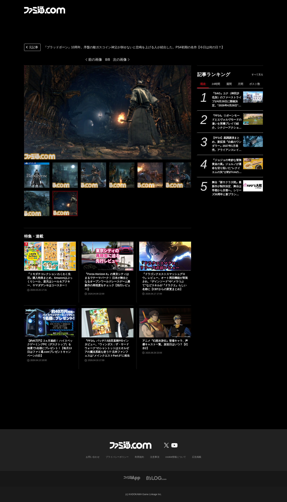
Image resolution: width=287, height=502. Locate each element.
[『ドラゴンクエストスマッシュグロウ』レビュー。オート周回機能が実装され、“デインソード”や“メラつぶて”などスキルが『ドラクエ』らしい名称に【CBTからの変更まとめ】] (165, 256)
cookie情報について (175, 457)
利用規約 (139, 457)
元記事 (31, 48)
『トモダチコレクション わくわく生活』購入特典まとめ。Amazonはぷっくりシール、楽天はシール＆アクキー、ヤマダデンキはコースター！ (49, 279)
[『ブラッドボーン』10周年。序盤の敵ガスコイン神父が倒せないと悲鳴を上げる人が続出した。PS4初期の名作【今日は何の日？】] (36, 175)
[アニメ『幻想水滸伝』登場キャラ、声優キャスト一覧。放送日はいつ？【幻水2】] (165, 322)
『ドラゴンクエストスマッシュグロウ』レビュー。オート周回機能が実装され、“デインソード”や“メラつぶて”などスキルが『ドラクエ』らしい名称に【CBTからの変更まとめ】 (165, 281)
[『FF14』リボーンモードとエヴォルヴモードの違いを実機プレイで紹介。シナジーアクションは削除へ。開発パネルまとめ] (253, 119)
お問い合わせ (93, 457)
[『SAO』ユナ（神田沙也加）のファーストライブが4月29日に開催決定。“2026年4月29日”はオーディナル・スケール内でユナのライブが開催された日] (253, 97)
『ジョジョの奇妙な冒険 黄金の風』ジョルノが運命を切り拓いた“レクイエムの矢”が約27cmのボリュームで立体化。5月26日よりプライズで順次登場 (227, 166)
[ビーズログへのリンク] (156, 477)
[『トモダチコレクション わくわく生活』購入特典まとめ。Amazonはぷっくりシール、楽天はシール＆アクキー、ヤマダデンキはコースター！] (50, 256)
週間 (229, 83)
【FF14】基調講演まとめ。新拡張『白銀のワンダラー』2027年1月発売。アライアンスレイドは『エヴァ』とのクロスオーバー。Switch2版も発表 (226, 144)
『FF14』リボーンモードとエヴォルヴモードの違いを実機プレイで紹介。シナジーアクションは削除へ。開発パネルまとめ (226, 122)
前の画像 (95, 60)
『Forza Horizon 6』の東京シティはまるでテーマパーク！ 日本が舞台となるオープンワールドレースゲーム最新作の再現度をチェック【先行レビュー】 (107, 281)
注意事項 (154, 457)
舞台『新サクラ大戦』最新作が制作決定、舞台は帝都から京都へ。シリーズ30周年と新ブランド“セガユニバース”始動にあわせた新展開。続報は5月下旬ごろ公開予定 (226, 188)
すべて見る (257, 74)
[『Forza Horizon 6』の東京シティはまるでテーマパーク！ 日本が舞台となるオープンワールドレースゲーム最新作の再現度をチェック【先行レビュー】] (107, 256)
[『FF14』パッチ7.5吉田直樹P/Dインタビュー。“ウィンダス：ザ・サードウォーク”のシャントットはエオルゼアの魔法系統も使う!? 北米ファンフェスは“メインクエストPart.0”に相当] (107, 322)
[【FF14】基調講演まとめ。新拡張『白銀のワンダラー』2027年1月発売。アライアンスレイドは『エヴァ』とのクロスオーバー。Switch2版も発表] (253, 141)
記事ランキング (213, 74)
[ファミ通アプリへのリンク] (132, 477)
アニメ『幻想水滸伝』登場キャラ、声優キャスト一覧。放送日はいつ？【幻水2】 (165, 344)
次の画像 (120, 60)
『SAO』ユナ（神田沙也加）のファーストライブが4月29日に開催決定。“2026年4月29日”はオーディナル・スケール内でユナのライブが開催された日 (226, 99)
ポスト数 (254, 83)
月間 (240, 83)
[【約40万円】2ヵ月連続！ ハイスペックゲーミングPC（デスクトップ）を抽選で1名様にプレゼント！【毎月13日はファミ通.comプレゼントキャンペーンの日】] (50, 322)
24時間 (216, 83)
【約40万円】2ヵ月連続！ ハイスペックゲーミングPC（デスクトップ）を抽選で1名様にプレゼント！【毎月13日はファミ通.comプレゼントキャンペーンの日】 (50, 348)
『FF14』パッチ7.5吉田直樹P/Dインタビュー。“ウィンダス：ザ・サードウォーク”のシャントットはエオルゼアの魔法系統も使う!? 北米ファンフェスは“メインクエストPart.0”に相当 (107, 348)
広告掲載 (196, 457)
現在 (203, 83)
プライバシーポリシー (117, 457)
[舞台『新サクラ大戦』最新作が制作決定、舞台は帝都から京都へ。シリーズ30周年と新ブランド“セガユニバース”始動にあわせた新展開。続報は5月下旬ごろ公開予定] (253, 185)
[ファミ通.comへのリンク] (44, 10)
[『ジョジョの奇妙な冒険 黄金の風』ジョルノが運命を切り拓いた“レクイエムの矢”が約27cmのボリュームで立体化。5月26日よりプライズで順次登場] (253, 163)
